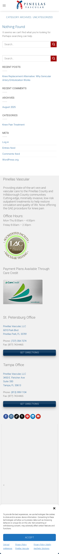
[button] (54, 508)
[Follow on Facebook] (5, 416)
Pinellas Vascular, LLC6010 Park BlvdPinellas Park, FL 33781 (15, 330)
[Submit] (54, 44)
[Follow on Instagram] (11, 416)
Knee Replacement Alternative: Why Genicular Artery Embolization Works (26, 78)
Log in (5, 142)
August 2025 (9, 107)
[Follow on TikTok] (16, 416)
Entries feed (8, 148)
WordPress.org (10, 159)
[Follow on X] (22, 416)
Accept (29, 537)
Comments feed (11, 153)
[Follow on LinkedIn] (32, 416)
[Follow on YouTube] (38, 416)
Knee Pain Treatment (13, 124)
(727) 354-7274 (18, 340)
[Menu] (4, 5)
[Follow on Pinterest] (27, 416)
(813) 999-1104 (18, 392)
